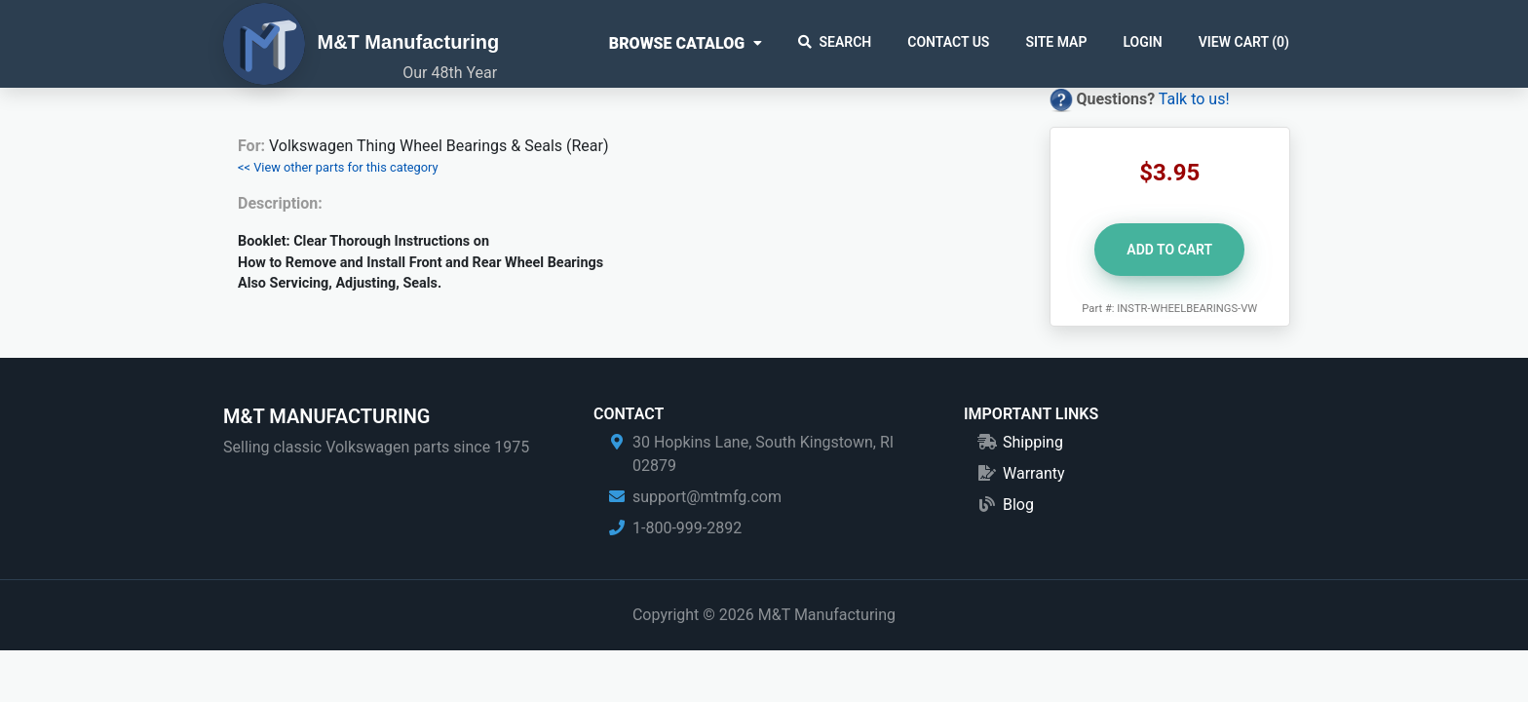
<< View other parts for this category (338, 167)
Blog (1018, 504)
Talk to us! (1194, 99)
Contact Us (948, 42)
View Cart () (1244, 42)
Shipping (1033, 442)
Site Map (1056, 42)
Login (1142, 42)
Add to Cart (1169, 249)
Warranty (1034, 473)
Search (835, 42)
